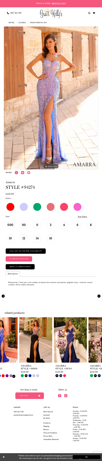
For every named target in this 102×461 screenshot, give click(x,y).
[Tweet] (16, 172)
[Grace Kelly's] (51, 13)
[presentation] (16, 340)
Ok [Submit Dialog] (86, 457)
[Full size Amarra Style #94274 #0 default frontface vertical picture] (51, 98)
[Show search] (89, 13)
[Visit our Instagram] (65, 395)
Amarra (22, 23)
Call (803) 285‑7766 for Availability (26, 251)
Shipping (46, 426)
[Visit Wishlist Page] (94, 13)
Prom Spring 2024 (38, 23)
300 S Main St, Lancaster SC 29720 (48, 415)
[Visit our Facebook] (59, 395)
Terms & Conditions (50, 433)
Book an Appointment (20, 267)
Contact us (46, 423)
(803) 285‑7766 (19, 412)
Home (11, 23)
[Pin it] (22, 172)
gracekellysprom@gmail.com (23, 415)
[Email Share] (28, 172)
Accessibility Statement (51, 439)
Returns (46, 430)
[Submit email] (39, 395)
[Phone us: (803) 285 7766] (14, 13)
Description (13, 274)
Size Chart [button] (82, 217)
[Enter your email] (30, 395)
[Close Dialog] (15, 457)
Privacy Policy (48, 436)
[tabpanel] (51, 98)
